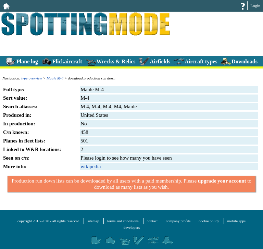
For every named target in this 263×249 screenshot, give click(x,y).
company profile (178, 221)
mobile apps (236, 221)
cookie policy (209, 221)
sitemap (93, 221)
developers (132, 227)
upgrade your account (222, 181)
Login (255, 5)
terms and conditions (123, 221)
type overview (31, 78)
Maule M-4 (55, 78)
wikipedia (90, 166)
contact (152, 221)
